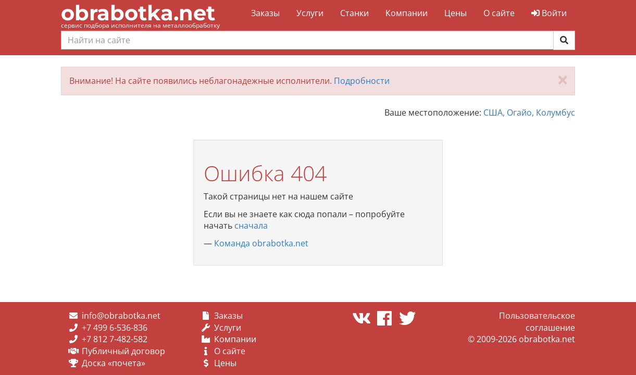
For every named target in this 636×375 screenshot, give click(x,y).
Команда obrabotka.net (261, 243)
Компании (406, 13)
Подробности (362, 80)
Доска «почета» (113, 363)
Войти (549, 13)
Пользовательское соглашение (537, 321)
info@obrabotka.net (121, 315)
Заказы (265, 13)
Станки (354, 13)
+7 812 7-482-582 (114, 339)
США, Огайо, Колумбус (529, 112)
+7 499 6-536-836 (114, 327)
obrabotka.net (138, 13)
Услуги (309, 13)
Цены (455, 13)
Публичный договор (123, 351)
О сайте (499, 13)
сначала (251, 225)
